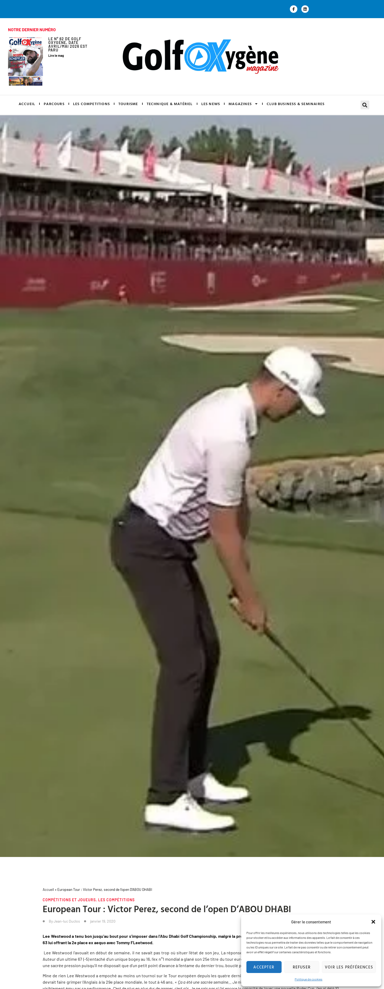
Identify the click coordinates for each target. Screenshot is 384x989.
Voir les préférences (349, 967)
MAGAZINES (243, 104)
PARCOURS (54, 103)
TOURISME (128, 103)
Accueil (48, 889)
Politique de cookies (308, 979)
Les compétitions (116, 900)
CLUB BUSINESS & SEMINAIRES (296, 103)
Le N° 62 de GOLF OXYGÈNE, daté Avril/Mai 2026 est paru (67, 44)
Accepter (263, 967)
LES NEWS (210, 103)
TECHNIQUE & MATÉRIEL (170, 103)
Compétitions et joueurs (69, 900)
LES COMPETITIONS (91, 103)
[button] (373, 921)
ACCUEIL (27, 103)
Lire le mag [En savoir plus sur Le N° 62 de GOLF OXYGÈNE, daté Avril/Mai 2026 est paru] (56, 55)
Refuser (302, 967)
